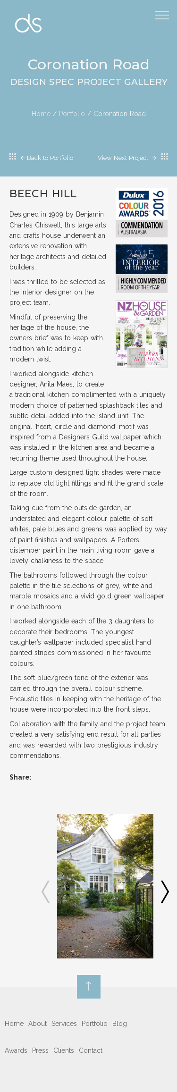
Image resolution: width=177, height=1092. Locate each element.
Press (40, 1050)
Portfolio (72, 114)
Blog (119, 1023)
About (37, 1023)
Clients (63, 1050)
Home (41, 114)
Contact (90, 1050)
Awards (16, 1050)
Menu (163, 11)
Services (64, 1023)
